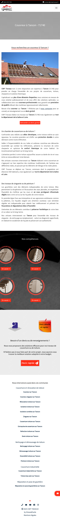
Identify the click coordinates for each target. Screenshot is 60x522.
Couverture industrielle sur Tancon (30, 471)
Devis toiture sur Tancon (30, 436)
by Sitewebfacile (30, 512)
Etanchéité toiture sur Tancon (30, 456)
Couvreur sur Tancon (30, 392)
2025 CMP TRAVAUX (30, 509)
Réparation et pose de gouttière (30, 482)
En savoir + (29, 269)
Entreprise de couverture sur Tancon (30, 426)
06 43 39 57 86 (7, 2)
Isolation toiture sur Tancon (30, 407)
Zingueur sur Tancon (30, 417)
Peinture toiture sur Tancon (30, 461)
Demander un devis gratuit (30, 123)
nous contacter (46, 108)
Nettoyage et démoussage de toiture (30, 442)
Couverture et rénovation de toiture (30, 388)
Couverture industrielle (30, 467)
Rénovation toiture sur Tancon (30, 402)
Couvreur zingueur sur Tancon (30, 397)
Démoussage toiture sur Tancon (30, 451)
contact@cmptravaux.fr (52, 2)
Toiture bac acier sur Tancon (30, 476)
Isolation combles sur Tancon (30, 412)
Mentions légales (30, 515)
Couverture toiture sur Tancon (30, 421)
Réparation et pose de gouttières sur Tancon (30, 486)
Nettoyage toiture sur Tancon (30, 446)
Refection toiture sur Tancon (30, 431)
